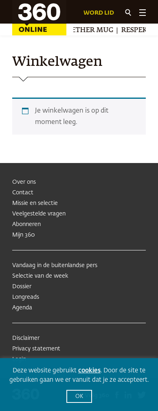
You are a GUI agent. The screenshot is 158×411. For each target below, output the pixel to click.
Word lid (98, 13)
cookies (89, 371)
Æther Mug (92, 30)
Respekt (137, 30)
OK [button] (79, 396)
